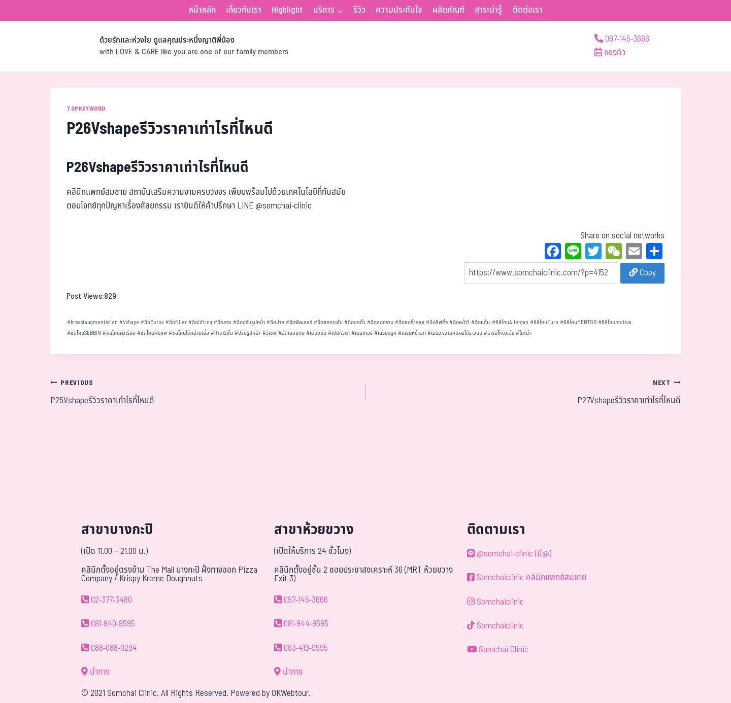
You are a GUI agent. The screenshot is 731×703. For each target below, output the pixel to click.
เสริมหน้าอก (412, 333)
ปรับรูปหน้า (247, 333)
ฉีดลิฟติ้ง (437, 322)
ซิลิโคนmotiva (615, 322)
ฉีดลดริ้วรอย (409, 322)
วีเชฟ (269, 333)
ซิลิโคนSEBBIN (84, 333)
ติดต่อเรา (528, 10)
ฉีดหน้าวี (459, 322)
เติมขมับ (316, 333)
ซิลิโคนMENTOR (578, 322)
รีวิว (359, 10)
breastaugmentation (92, 322)
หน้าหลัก (202, 10)
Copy (642, 272)
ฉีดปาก (275, 322)
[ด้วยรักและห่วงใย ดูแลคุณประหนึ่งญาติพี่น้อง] (169, 46)
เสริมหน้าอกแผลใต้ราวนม (454, 333)
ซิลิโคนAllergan (510, 322)
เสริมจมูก (385, 333)
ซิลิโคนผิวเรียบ (119, 333)
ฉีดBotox (152, 322)
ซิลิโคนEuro (544, 322)
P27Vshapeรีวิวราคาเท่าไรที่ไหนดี (527, 391)
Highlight (287, 10)
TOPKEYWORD (86, 108)
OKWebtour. (291, 693)
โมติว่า (523, 333)
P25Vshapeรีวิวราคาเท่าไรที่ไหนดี (203, 391)
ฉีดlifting (200, 322)
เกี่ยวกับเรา (243, 10)
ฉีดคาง (222, 322)
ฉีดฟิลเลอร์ (299, 322)
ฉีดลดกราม (380, 322)
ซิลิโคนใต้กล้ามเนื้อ (189, 333)
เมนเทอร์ (362, 333)
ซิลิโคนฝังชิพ (152, 333)
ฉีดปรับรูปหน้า (249, 322)
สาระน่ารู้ (488, 10)
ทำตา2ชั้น (222, 333)
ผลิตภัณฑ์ (448, 10)
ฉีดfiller (176, 322)
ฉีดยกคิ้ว (355, 322)
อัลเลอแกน (291, 333)
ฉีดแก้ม (480, 322)
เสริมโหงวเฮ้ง (499, 333)
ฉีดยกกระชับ (328, 322)
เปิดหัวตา (339, 333)
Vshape (129, 322)
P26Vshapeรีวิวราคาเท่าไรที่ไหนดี (158, 168)
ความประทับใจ (399, 10)
